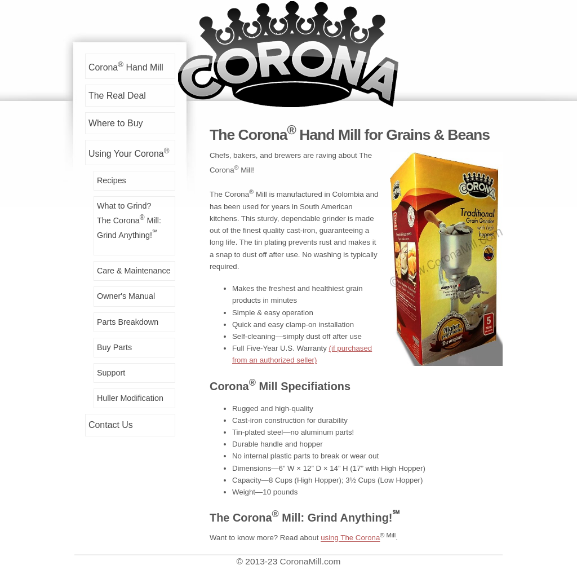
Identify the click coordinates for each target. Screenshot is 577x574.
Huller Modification (130, 398)
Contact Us (110, 425)
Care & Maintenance (134, 270)
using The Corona (350, 538)
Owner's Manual (126, 296)
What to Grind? (135, 221)
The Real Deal (117, 95)
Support (111, 372)
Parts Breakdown (127, 321)
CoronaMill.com (310, 561)
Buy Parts (114, 347)
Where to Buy (115, 123)
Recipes (111, 180)
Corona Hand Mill (125, 66)
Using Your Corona (128, 152)
